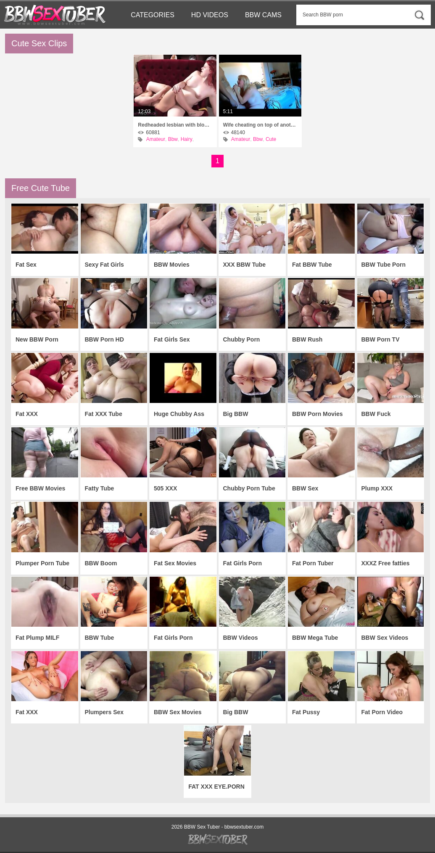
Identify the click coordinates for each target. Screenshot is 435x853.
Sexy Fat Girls (104, 264)
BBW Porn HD (104, 339)
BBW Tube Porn (383, 264)
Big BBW (235, 414)
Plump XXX (377, 488)
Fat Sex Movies (175, 563)
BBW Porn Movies (317, 414)
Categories (152, 15)
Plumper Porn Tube (42, 563)
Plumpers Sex (104, 712)
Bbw (173, 139)
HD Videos (209, 15)
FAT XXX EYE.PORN (216, 786)
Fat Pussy (306, 712)
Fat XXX (27, 414)
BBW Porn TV (380, 339)
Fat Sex (26, 264)
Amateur (155, 139)
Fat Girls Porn (173, 637)
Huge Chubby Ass (179, 414)
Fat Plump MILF (37, 637)
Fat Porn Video (382, 712)
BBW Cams (263, 15)
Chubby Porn (241, 339)
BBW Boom (101, 563)
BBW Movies (172, 264)
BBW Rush (307, 339)
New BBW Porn (37, 339)
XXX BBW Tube (244, 264)
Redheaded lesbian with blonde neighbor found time (175, 125)
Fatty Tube (99, 488)
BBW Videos (240, 637)
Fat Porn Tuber (313, 563)
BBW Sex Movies (178, 712)
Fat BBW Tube (312, 264)
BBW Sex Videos (385, 637)
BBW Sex (305, 488)
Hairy (186, 139)
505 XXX (165, 488)
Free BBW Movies (40, 488)
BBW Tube (99, 637)
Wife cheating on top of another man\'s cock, (260, 125)
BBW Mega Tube (315, 637)
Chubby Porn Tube (249, 488)
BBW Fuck (376, 414)
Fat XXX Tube (103, 414)
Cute (271, 139)
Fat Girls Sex (172, 339)
